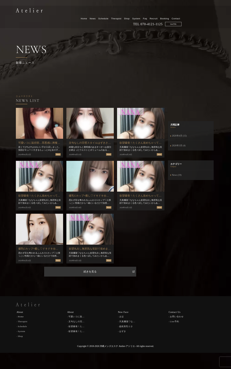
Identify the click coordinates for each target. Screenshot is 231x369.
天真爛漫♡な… (127, 321)
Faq (179, 11)
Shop (160, 11)
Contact (209, 11)
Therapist (150, 11)
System (170, 11)
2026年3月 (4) (179, 145)
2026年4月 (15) (179, 136)
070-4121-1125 (185, 16)
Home (118, 11)
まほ (121, 316)
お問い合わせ (177, 316)
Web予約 (207, 17)
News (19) (177, 175)
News (126, 11)
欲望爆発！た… (76, 326)
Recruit (187, 11)
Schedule (137, 11)
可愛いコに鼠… (76, 316)
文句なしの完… (76, 321)
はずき (122, 331)
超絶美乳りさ (126, 326)
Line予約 (174, 321)
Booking (198, 11)
